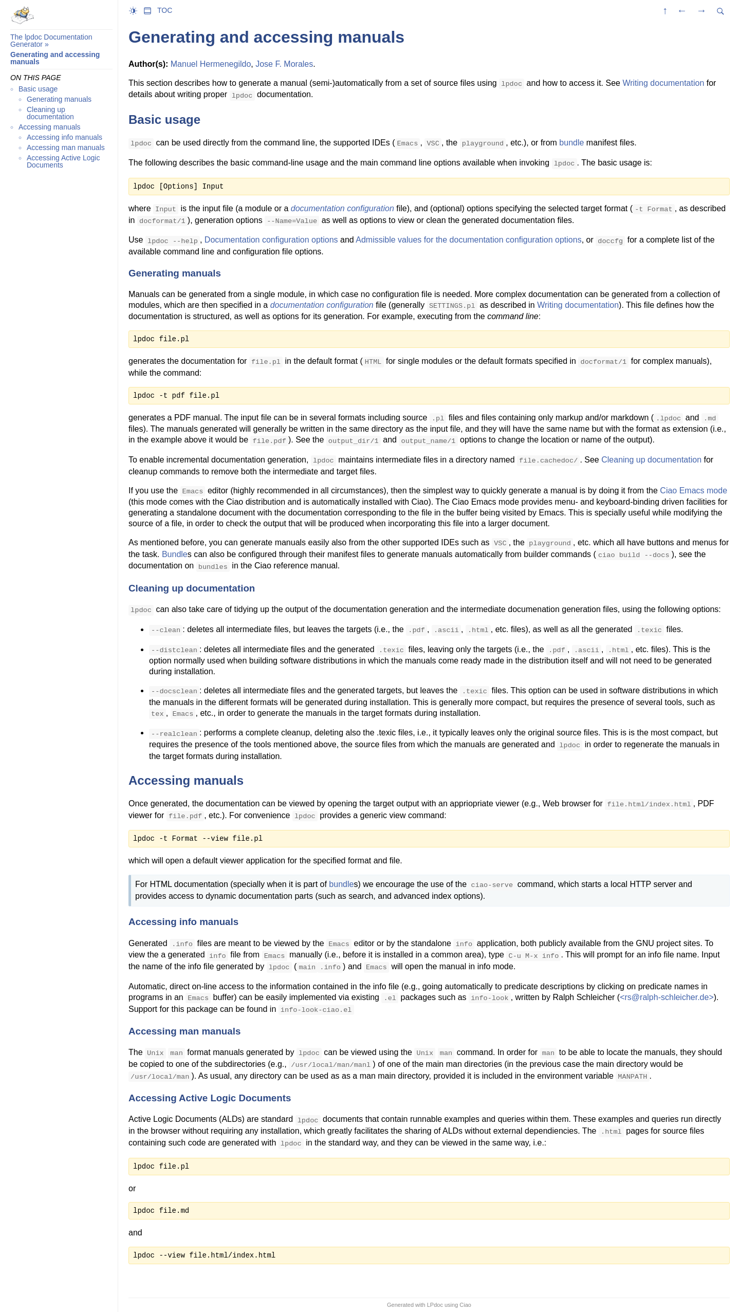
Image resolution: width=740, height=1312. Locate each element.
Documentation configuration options (271, 239)
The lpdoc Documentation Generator (51, 40)
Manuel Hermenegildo (211, 64)
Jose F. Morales (284, 64)
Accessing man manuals (66, 147)
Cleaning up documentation (50, 113)
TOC (164, 10)
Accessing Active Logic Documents (63, 161)
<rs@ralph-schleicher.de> (667, 997)
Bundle (175, 554)
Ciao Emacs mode (693, 490)
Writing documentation (663, 83)
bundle (571, 142)
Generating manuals (59, 99)
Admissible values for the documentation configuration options (468, 239)
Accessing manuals (49, 127)
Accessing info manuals (64, 137)
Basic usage (38, 89)
